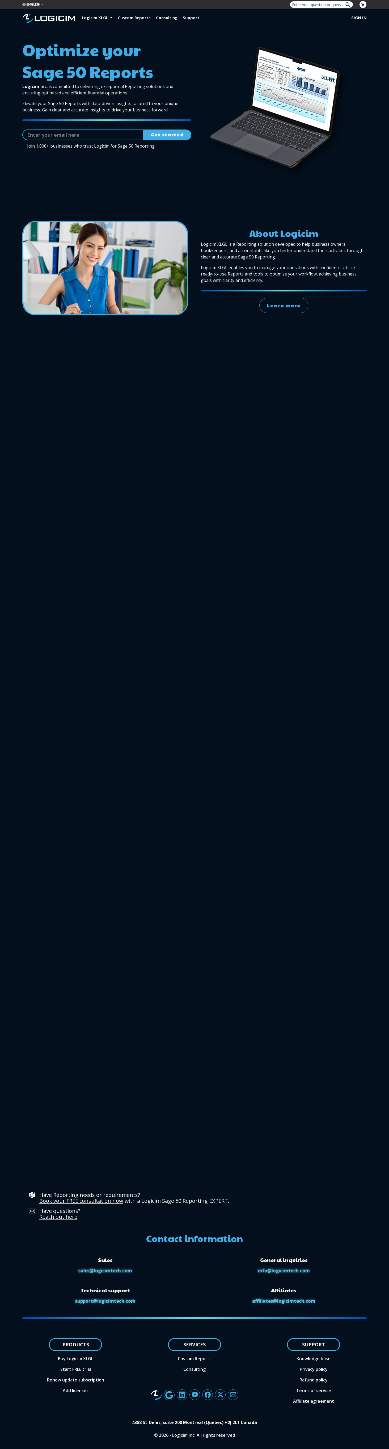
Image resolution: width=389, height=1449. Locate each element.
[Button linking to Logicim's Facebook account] (207, 1394)
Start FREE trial (75, 1369)
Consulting (166, 17)
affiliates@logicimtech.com (283, 1301)
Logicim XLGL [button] (95, 17)
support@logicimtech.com (105, 1301)
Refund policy (313, 1380)
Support (191, 17)
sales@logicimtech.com (105, 1271)
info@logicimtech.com (284, 1271)
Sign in (359, 17)
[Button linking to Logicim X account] (220, 1394)
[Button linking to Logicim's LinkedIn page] (182, 1394)
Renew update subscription (75, 1380)
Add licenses (75, 1390)
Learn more (284, 308)
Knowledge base (314, 1359)
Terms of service (313, 1390)
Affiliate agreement (313, 1401)
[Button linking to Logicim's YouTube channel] (194, 1394)
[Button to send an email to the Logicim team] (233, 1394)
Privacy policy (314, 1369)
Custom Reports (134, 17)
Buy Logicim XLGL (75, 1359)
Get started (167, 134)
